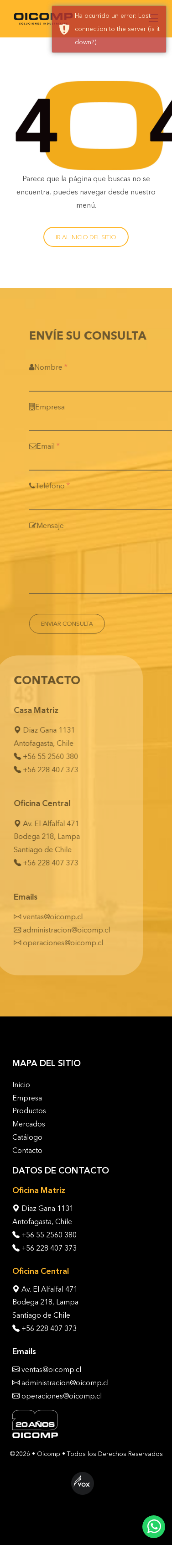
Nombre (57, 366)
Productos (29, 1110)
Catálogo (27, 1137)
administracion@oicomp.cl (57, 930)
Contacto (27, 1150)
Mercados (28, 1124)
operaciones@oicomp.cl (54, 942)
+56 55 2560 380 (41, 756)
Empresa (55, 407)
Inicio (21, 1084)
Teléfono (58, 485)
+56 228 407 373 (41, 769)
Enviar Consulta (76, 623)
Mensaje (55, 525)
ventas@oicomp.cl (44, 916)
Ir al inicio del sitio (86, 237)
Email (53, 445)
